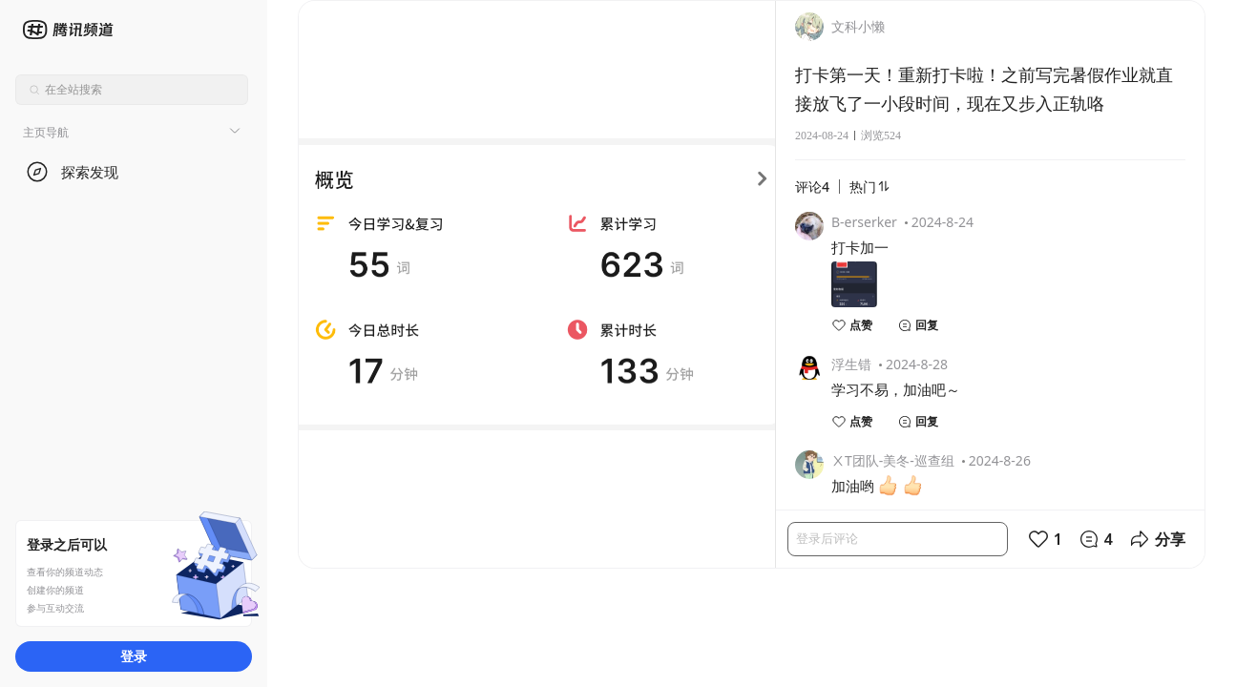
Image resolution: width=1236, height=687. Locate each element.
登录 (133, 656)
